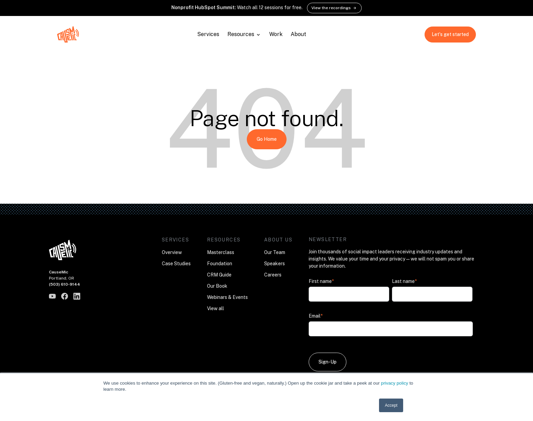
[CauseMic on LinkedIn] (76, 296)
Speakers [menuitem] (274, 263)
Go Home (267, 139)
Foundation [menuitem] (219, 263)
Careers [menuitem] (272, 274)
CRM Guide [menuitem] (219, 274)
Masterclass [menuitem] (220, 252)
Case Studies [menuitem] (176, 263)
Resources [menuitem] (224, 239)
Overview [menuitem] (172, 252)
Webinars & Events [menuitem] (227, 297)
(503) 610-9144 (64, 284)
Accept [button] (391, 405)
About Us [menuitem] (278, 239)
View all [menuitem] (215, 308)
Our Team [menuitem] (274, 252)
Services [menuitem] (175, 239)
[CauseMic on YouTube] (52, 296)
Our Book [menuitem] (217, 286)
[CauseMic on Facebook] (64, 296)
